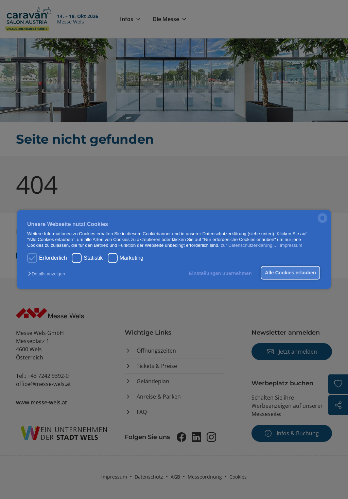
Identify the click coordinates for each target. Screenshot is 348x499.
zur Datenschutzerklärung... (248, 245)
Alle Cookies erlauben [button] (289, 272)
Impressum (291, 245)
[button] (48, 274)
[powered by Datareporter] (322, 222)
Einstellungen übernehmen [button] (219, 273)
